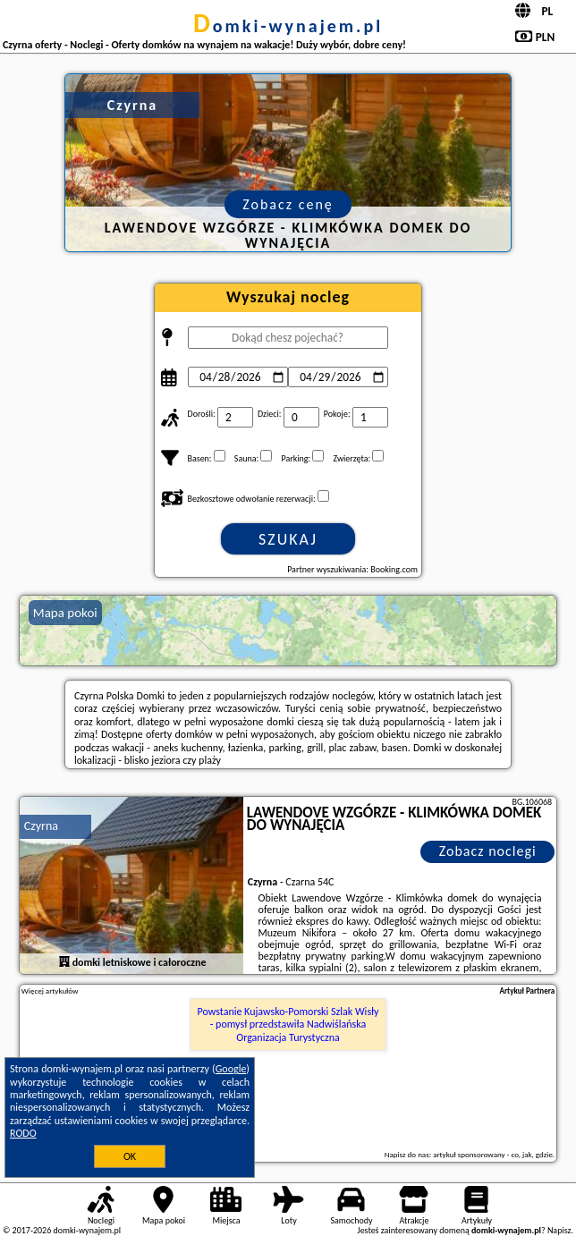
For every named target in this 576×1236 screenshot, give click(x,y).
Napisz (559, 1230)
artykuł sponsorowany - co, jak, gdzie (493, 1154)
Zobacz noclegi (488, 850)
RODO (23, 1133)
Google (231, 1068)
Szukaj (288, 539)
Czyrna (41, 826)
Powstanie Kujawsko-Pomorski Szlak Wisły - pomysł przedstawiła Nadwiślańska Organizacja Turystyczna (287, 1024)
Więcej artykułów (50, 990)
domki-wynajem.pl (288, 26)
